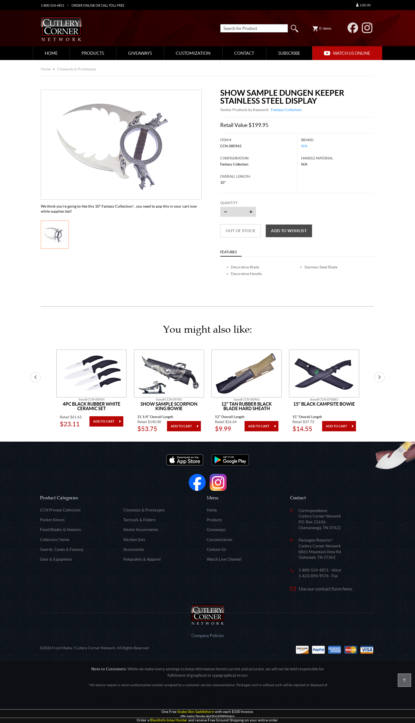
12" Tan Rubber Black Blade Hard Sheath (246, 406)
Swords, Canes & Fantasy (62, 549)
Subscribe (289, 53)
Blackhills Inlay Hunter (168, 720)
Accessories (133, 549)
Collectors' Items (55, 539)
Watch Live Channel (224, 559)
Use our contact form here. (326, 589)
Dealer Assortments (141, 529)
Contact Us (216, 549)
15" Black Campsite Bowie (324, 404)
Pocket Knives (52, 520)
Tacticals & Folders (139, 520)
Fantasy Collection (286, 110)
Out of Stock (240, 230)
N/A (304, 146)
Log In (363, 5)
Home (51, 53)
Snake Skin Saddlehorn (195, 712)
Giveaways (140, 53)
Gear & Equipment (56, 559)
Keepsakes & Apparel (142, 559)
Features (228, 252)
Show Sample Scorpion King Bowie (169, 406)
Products (93, 53)
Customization (193, 53)
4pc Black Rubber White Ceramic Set (91, 406)
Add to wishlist (289, 230)
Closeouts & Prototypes (76, 69)
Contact (244, 53)
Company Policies (207, 635)
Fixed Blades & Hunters (60, 529)
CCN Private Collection (60, 510)
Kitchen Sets (134, 539)
